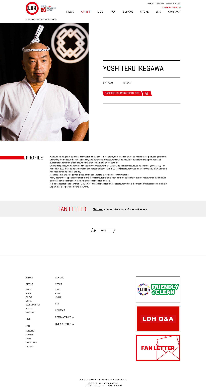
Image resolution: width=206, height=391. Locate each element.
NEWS (70, 11)
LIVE (100, 11)
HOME (28, 19)
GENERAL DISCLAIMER (88, 379)
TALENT (29, 297)
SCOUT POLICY (120, 379)
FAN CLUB (29, 335)
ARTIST (85, 11)
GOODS (57, 289)
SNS (158, 11)
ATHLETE (29, 309)
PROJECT (29, 346)
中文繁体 (178, 3)
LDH (32, 8)
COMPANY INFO (171, 7)
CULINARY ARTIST (33, 305)
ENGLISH (160, 3)
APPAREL (58, 293)
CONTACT (174, 11)
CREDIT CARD (31, 343)
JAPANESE (151, 3)
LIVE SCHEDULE (64, 324)
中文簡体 (169, 3)
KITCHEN (58, 297)
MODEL (28, 301)
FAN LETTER (30, 331)
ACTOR (28, 293)
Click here (98, 209)
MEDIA (28, 339)
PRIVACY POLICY (105, 379)
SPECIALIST (30, 313)
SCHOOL (128, 11)
